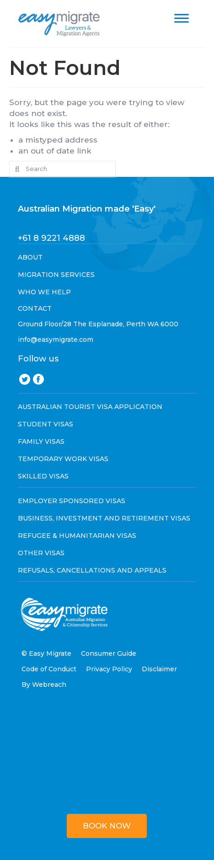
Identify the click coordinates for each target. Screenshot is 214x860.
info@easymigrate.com (55, 339)
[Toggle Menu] (181, 18)
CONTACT (35, 308)
